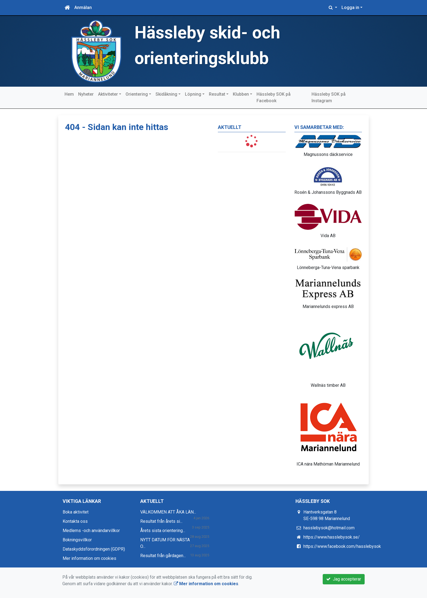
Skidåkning (166, 94)
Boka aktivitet (76, 512)
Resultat (217, 94)
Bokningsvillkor (77, 539)
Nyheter (86, 94)
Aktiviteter (108, 94)
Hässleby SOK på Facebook (274, 97)
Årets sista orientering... (162, 530)
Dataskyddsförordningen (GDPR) (94, 549)
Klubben (241, 94)
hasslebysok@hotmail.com (329, 527)
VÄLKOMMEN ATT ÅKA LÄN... (168, 512)
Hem (69, 94)
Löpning (193, 94)
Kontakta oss (75, 521)
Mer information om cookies (89, 558)
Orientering (137, 94)
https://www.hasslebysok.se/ (331, 537)
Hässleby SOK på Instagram (329, 97)
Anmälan (83, 7)
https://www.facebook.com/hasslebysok (342, 546)
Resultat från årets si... (161, 521)
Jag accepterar (343, 579)
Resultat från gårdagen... (163, 555)
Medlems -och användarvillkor (91, 530)
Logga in (350, 7)
